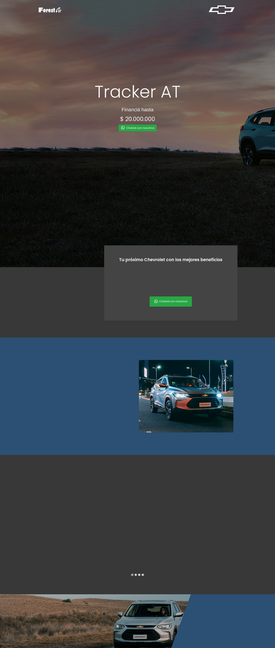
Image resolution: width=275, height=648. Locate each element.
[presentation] (66, 301)
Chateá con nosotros (170, 301)
